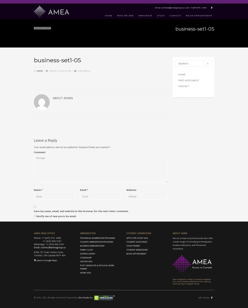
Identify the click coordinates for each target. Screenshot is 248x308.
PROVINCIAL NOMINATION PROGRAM (97, 238)
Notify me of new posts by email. (56, 216)
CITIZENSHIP (86, 257)
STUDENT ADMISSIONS (137, 249)
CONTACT (183, 86)
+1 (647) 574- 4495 (198, 7)
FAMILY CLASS (86, 249)
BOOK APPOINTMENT (136, 253)
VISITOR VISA (86, 261)
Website (131, 189)
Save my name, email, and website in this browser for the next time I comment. (81, 211)
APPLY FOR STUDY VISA (137, 238)
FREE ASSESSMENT (188, 80)
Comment (40, 152)
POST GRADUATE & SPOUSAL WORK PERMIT (97, 267)
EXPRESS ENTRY (87, 253)
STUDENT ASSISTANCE (136, 241)
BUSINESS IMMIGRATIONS (92, 245)
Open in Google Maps (45, 260)
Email (84, 189)
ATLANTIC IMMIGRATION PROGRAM (96, 241)
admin (40, 71)
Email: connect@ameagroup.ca (49, 247)
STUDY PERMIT (133, 245)
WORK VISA (85, 272)
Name (38, 189)
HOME (182, 74)
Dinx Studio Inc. (85, 297)
